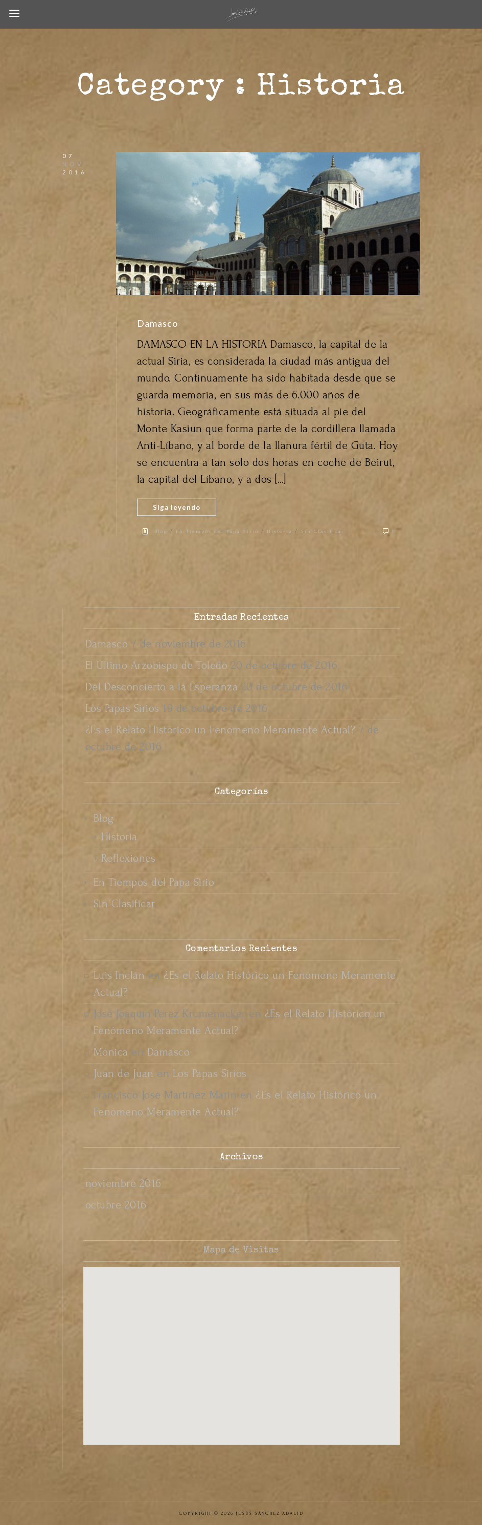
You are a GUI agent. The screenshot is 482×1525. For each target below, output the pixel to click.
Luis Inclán (119, 975)
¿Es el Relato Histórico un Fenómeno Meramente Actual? (220, 730)
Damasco (157, 323)
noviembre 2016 (123, 1183)
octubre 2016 (116, 1205)
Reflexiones (128, 858)
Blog (161, 531)
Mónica (111, 1052)
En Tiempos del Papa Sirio (217, 531)
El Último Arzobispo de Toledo (156, 665)
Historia (279, 531)
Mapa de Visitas (241, 1250)
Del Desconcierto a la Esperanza (161, 687)
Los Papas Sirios (122, 708)
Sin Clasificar (323, 531)
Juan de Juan (124, 1073)
